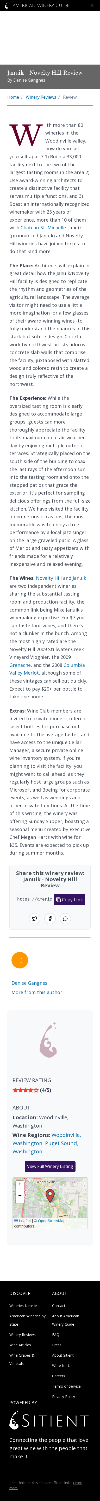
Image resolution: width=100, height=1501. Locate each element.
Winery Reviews (41, 97)
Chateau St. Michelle (43, 227)
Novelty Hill (49, 578)
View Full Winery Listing (50, 1166)
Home (13, 97)
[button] (50, 1196)
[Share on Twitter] (34, 918)
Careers (58, 1375)
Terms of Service (66, 1386)
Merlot (31, 673)
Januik (79, 578)
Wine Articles (20, 1344)
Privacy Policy (63, 1396)
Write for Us (62, 1365)
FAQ (55, 1334)
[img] (50, 1090)
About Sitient (63, 1355)
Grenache (20, 665)
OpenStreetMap (52, 1220)
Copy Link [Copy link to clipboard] (69, 899)
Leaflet (22, 1220)
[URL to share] (34, 899)
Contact (58, 1305)
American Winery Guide (35, 5)
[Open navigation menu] (92, 5)
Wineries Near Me (24, 1305)
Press (56, 1344)
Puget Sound (61, 1143)
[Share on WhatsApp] (65, 918)
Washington (27, 1151)
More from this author (36, 992)
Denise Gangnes (29, 983)
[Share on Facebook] (50, 918)
